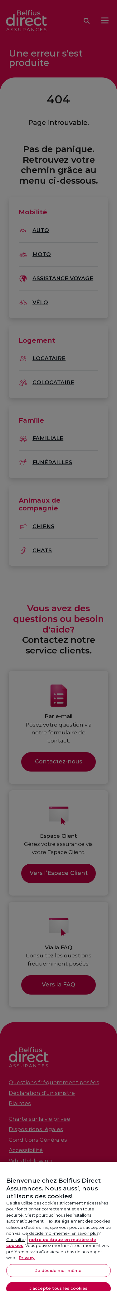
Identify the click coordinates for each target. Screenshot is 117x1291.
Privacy (27, 1262)
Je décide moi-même (58, 1275)
